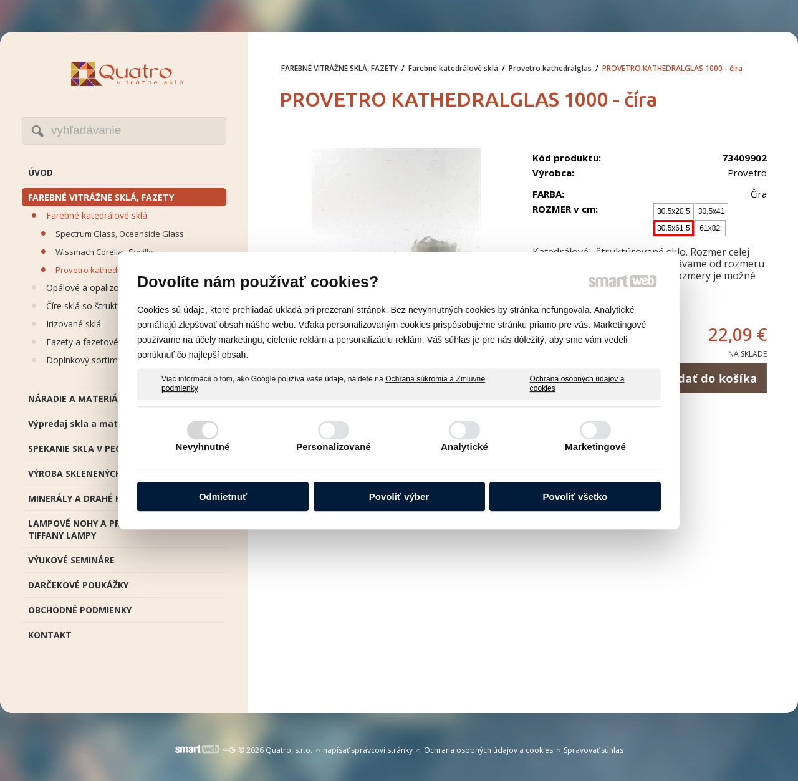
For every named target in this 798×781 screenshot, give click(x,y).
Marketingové (595, 446)
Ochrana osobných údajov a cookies (577, 384)
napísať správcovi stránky (368, 750)
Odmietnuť (223, 496)
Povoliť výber (399, 496)
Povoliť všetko (575, 496)
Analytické (464, 446)
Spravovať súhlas (593, 750)
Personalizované (333, 446)
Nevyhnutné (203, 446)
